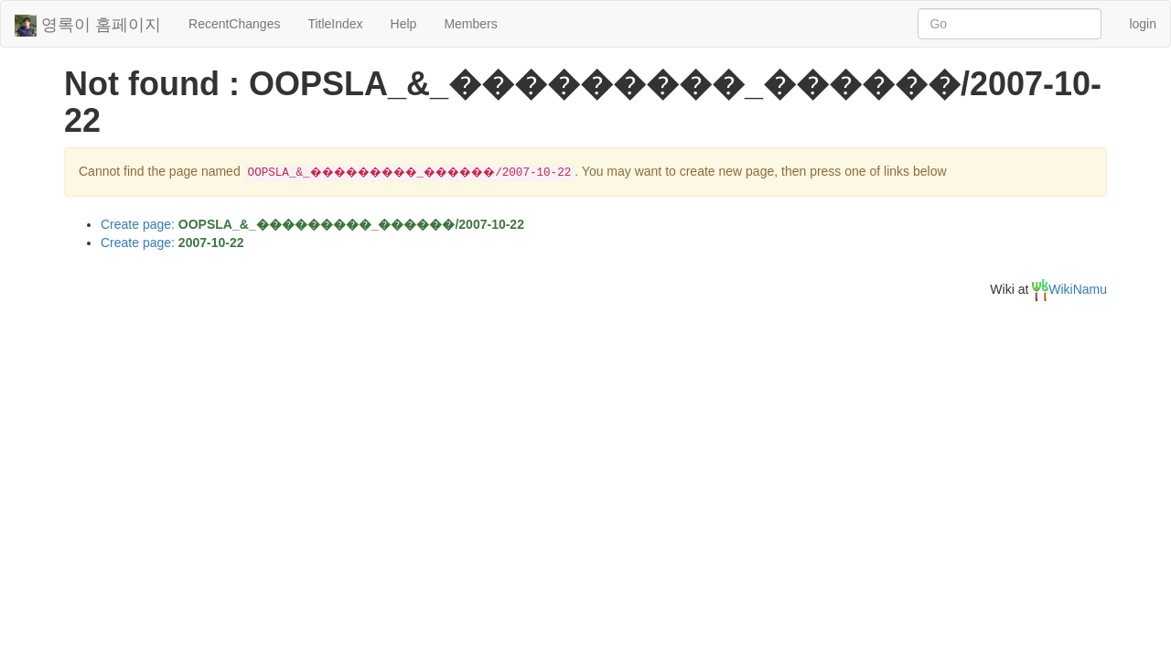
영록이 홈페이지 (88, 26)
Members (470, 23)
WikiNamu (1069, 289)
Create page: (312, 224)
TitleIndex (334, 23)
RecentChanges (234, 23)
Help (404, 23)
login (1142, 23)
